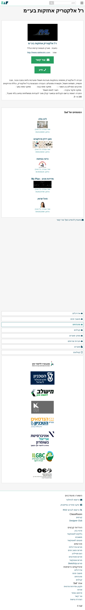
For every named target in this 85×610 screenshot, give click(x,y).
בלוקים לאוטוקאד (74, 534)
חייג (42, 69)
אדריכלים (77, 313)
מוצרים (78, 346)
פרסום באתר (76, 593)
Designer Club (75, 520)
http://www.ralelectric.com (38, 52)
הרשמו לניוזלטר (74, 499)
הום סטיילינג (77, 553)
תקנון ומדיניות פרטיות (73, 586)
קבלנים (78, 330)
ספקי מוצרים (76, 335)
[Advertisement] (42, 241)
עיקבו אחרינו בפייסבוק (71, 504)
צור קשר (43, 59)
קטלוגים (78, 352)
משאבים (78, 537)
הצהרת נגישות (76, 599)
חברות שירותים (75, 341)
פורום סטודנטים (75, 557)
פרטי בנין (78, 531)
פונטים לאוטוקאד (74, 540)
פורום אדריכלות (75, 547)
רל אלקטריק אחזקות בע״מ (42, 43)
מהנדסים (78, 324)
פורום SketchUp (75, 563)
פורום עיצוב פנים (75, 550)
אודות (79, 590)
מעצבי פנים (77, 319)
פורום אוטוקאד (75, 560)
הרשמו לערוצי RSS (72, 509)
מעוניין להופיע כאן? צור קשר (70, 220)
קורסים (79, 517)
